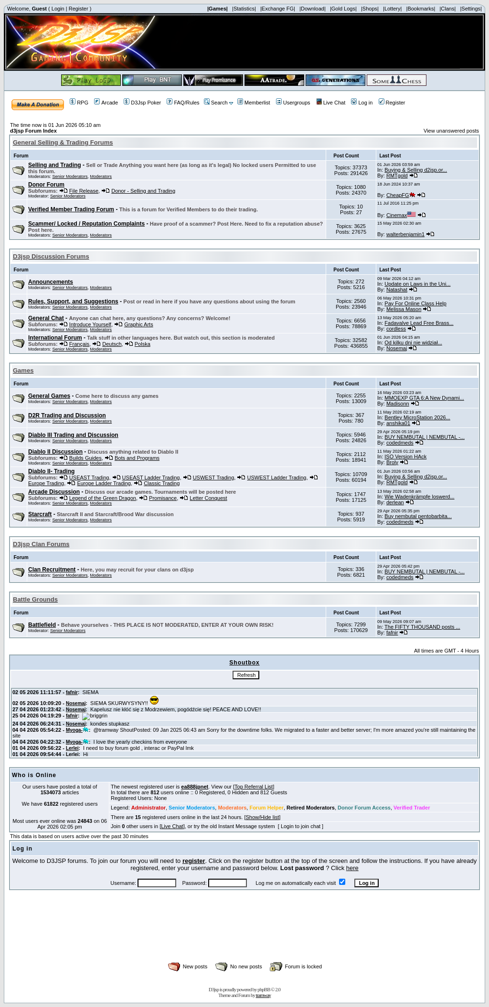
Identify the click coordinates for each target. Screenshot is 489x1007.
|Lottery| (392, 8)
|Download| (312, 8)
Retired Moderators (311, 807)
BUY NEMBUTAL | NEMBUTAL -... (424, 437)
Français (79, 344)
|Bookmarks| (421, 8)
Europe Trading (46, 483)
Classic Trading (162, 483)
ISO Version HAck (405, 456)
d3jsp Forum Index (33, 131)
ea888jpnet (194, 786)
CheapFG (400, 195)
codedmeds (400, 443)
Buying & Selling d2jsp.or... (415, 170)
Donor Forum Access (364, 807)
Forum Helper (266, 807)
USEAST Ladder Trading (151, 477)
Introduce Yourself (90, 324)
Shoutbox (244, 662)
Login (58, 8)
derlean (395, 502)
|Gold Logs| (343, 8)
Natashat (396, 289)
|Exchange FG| (277, 8)
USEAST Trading (89, 477)
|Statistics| (244, 8)
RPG (79, 102)
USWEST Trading (213, 477)
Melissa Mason (403, 309)
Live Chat (330, 102)
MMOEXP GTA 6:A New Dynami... (424, 398)
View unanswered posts (451, 131)
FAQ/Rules (183, 102)
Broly (392, 462)
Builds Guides (85, 458)
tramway (263, 995)
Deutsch (111, 344)
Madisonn (397, 403)
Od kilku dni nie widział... (413, 342)
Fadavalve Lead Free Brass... (418, 323)
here (352, 868)
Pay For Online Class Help (415, 303)
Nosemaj (396, 348)
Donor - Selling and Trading (143, 191)
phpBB (263, 989)
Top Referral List (253, 786)
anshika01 (398, 423)
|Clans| (447, 8)
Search (216, 102)
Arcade (106, 102)
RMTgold (397, 175)
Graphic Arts (138, 324)
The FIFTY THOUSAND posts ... (422, 627)
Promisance (163, 498)
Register (78, 8)
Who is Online (34, 775)
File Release (83, 191)
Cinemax (401, 215)
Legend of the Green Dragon (102, 498)
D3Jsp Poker (142, 102)
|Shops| (370, 8)
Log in (361, 102)
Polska (142, 344)
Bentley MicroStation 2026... (417, 417)
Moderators (101, 176)
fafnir (392, 632)
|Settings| (470, 8)
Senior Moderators (70, 176)
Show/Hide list (262, 817)
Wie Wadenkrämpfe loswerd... (419, 496)
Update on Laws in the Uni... (417, 284)
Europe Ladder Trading (104, 483)
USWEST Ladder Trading (276, 477)
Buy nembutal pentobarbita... (418, 516)
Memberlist (253, 102)
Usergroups (293, 102)
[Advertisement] (244, 936)
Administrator (148, 807)
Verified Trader (411, 807)
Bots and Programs (137, 458)
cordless (396, 329)
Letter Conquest (208, 498)
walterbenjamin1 (405, 234)
